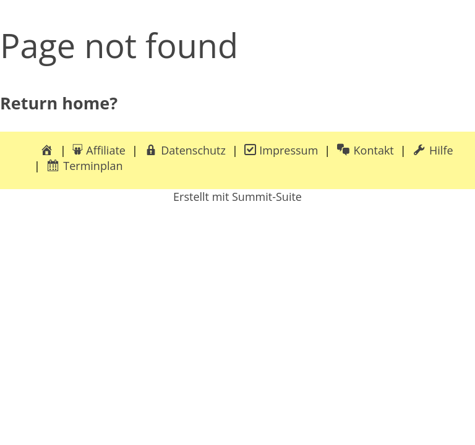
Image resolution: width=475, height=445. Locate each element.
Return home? (59, 102)
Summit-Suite (267, 196)
